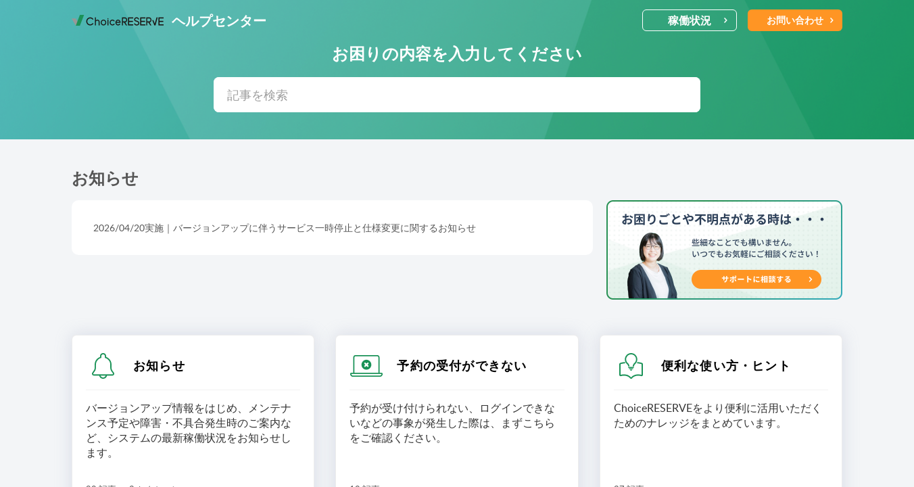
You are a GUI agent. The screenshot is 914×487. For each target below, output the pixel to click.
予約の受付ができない (462, 365)
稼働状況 (698, 20)
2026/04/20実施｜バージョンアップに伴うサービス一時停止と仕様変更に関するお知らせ (284, 227)
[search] (457, 94)
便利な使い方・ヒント (726, 365)
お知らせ (159, 365)
